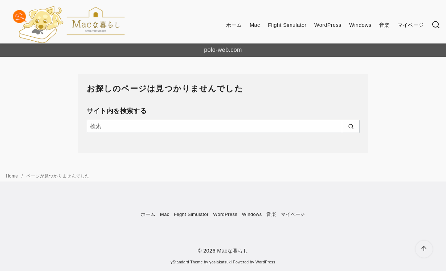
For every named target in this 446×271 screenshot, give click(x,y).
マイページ (410, 25)
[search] (351, 126)
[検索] (435, 25)
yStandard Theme (186, 262)
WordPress (327, 25)
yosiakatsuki (220, 262)
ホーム (234, 25)
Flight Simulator (287, 25)
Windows (360, 25)
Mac (255, 25)
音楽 (384, 25)
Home (12, 176)
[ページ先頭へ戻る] (424, 249)
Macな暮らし (232, 251)
